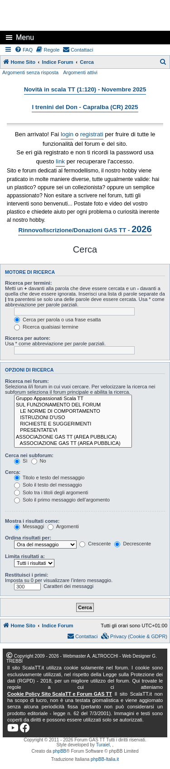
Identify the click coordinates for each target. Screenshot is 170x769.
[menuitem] (24, 49)
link (60, 161)
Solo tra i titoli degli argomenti (51, 492)
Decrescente (132, 543)
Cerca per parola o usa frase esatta (57, 319)
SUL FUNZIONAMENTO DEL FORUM (73, 405)
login (67, 134)
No (38, 460)
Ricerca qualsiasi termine (46, 327)
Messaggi (29, 526)
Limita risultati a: (25, 556)
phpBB (59, 751)
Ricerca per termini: (28, 283)
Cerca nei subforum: (29, 455)
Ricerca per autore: (27, 338)
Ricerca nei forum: (27, 381)
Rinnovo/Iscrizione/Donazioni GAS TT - (84, 229)
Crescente (95, 543)
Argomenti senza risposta (30, 72)
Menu (25, 37)
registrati (91, 134)
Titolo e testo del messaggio (49, 477)
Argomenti (63, 526)
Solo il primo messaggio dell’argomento (62, 499)
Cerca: (12, 472)
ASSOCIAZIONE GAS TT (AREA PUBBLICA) (73, 437)
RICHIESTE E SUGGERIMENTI (73, 424)
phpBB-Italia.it (105, 759)
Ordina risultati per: (28, 537)
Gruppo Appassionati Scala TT (73, 399)
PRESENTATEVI (73, 430)
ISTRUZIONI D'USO (73, 418)
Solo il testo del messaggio (48, 484)
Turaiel (103, 744)
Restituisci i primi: (26, 575)
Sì (20, 460)
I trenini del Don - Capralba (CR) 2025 (85, 107)
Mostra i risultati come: (32, 521)
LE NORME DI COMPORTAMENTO (73, 411)
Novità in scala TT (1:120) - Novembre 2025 (85, 89)
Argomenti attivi (80, 72)
